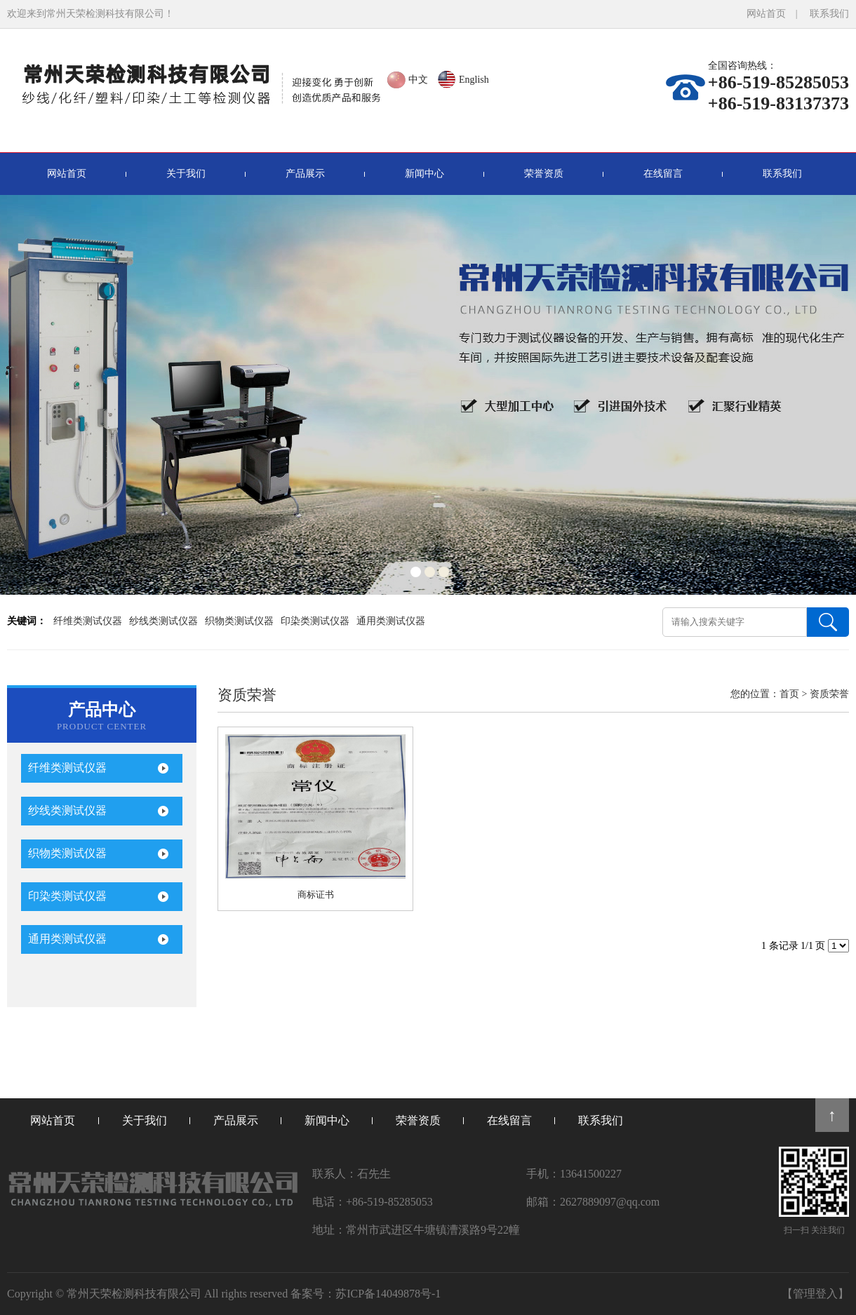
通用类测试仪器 (390, 621)
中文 (418, 79)
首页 (789, 694)
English (474, 79)
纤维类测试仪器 (87, 621)
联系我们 (829, 13)
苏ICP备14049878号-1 (388, 1294)
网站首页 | (777, 13)
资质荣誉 (829, 694)
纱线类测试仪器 (163, 621)
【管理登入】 (815, 1294)
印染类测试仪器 (315, 621)
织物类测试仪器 (239, 621)
